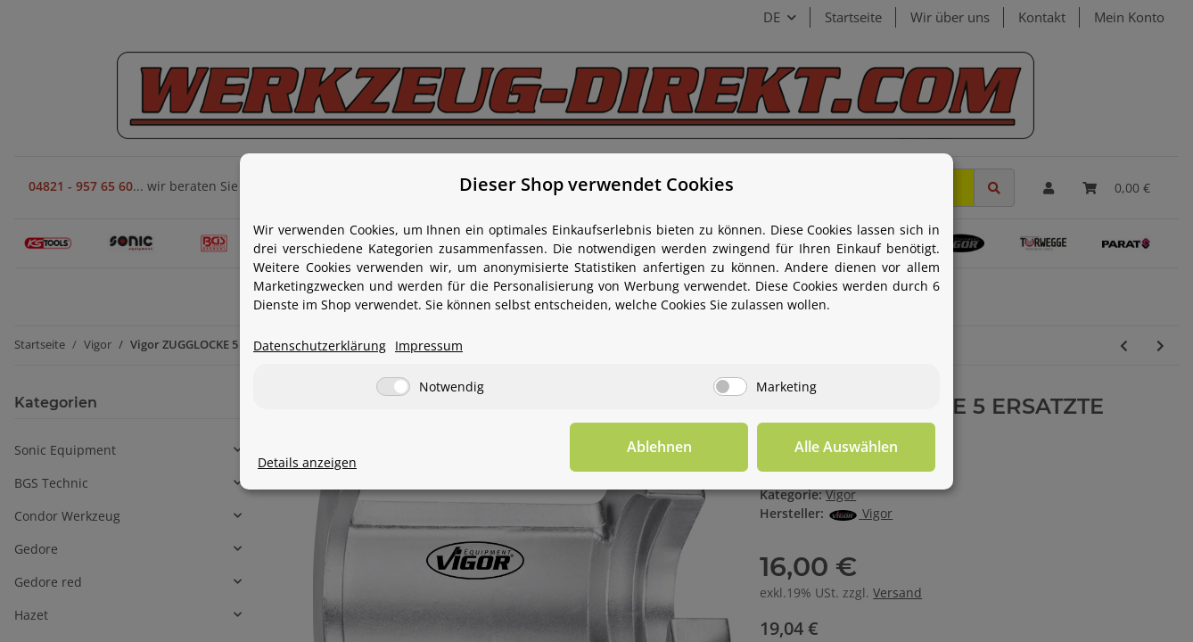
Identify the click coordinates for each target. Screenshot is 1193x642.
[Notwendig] (393, 386)
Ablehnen (659, 447)
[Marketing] (730, 386)
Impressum (429, 345)
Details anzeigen (307, 462)
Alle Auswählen (846, 447)
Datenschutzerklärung (319, 345)
